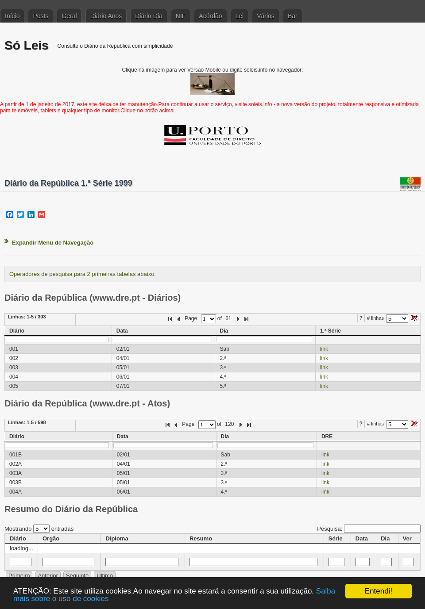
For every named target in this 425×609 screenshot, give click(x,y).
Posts (40, 15)
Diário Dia (148, 15)
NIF (181, 15)
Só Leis (26, 45)
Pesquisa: (369, 528)
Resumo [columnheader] (200, 538)
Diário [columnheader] (18, 538)
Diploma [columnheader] (116, 538)
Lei (240, 15)
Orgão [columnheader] (50, 538)
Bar (293, 15)
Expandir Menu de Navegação (52, 242)
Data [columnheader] (361, 538)
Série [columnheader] (335, 538)
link (324, 349)
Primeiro (19, 575)
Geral (69, 15)
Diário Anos (106, 15)
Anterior (48, 575)
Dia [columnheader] (385, 538)
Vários (265, 15)
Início (12, 15)
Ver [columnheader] (407, 538)
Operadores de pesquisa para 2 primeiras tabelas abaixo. (82, 274)
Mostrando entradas (38, 528)
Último (105, 575)
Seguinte (77, 575)
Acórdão (210, 15)
